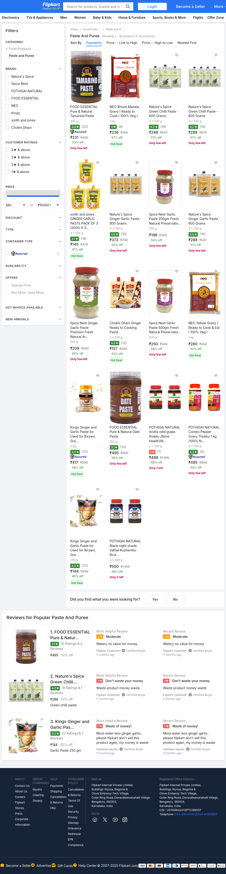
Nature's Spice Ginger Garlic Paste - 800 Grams (126, 218)
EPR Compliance (75, 842)
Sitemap (73, 823)
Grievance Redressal (74, 831)
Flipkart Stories (20, 805)
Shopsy (37, 800)
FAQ (53, 808)
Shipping (56, 791)
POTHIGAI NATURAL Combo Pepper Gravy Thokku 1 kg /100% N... (204, 434)
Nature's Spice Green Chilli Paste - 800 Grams (203, 111)
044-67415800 (207, 814)
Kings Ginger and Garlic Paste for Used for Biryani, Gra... (83, 434)
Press (18, 813)
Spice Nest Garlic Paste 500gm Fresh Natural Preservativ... (165, 327)
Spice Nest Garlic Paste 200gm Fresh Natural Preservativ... (165, 218)
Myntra (37, 789)
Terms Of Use (74, 803)
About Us (21, 791)
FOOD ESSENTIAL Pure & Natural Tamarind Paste (84, 111)
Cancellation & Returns (58, 799)
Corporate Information (22, 821)
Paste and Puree (21, 56)
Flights (198, 17)
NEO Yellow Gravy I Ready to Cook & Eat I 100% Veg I (204, 327)
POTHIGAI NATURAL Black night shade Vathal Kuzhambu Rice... (125, 548)
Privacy (73, 817)
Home (74, 29)
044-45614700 (185, 814)
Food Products (20, 49)
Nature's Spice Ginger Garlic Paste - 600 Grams (204, 218)
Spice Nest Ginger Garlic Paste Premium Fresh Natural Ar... (84, 330)
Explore (51, 8)
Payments (56, 786)
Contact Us (22, 786)
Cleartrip (38, 795)
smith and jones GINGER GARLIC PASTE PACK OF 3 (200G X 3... (84, 221)
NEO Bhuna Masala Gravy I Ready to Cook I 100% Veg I (124, 111)
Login (152, 6)
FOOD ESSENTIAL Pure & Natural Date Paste (125, 431)
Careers (20, 797)
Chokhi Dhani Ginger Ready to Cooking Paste (125, 327)
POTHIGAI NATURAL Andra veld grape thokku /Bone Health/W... (164, 434)
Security (73, 811)
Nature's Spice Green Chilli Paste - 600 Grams (163, 111)
